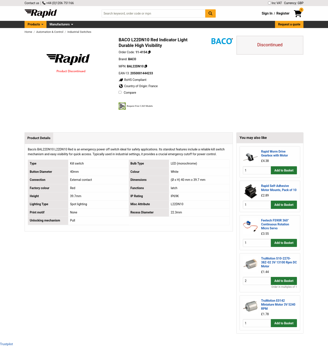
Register (282, 13)
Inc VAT (275, 3)
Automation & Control (50, 31)
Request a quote (289, 24)
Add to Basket (283, 170)
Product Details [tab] (38, 138)
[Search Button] (210, 13)
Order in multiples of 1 (284, 286)
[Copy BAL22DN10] (145, 66)
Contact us (32, 3)
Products (34, 24)
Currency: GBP (293, 3)
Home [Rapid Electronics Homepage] (29, 31)
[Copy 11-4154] (149, 52)
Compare (127, 92)
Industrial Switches (79, 31)
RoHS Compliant (132, 80)
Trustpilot (6, 344)
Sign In (267, 13)
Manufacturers (60, 24)
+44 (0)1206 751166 (58, 3)
